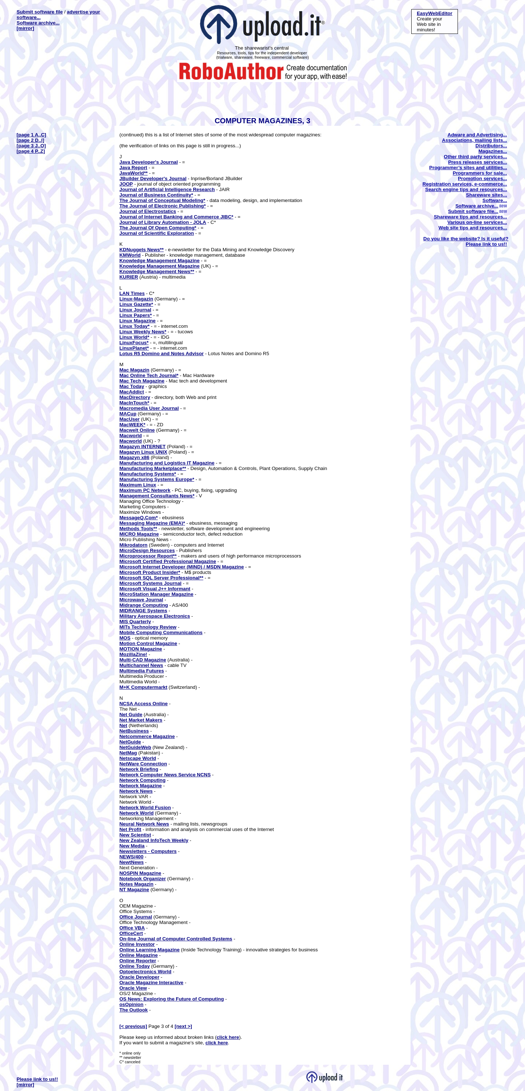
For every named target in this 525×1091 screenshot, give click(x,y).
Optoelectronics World (145, 971)
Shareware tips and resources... (470, 217)
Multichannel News (141, 665)
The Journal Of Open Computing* (157, 227)
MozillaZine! (133, 654)
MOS (124, 638)
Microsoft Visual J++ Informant (154, 588)
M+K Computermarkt (143, 687)
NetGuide (130, 742)
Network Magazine (140, 785)
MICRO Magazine (139, 534)
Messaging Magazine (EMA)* (152, 523)
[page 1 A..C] (31, 134)
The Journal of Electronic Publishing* (162, 206)
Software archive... (38, 23)
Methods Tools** (138, 528)
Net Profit (130, 829)
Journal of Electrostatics (147, 211)
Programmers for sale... (480, 173)
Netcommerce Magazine (147, 736)
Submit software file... (477, 211)
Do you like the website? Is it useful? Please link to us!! (465, 241)
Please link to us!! (37, 1079)
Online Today (134, 966)
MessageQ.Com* (138, 517)
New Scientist (135, 835)
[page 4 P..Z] (31, 151)
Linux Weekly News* (142, 331)
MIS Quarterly (135, 621)
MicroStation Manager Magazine (156, 594)
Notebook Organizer (142, 878)
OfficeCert (131, 933)
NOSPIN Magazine (140, 873)
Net (123, 725)
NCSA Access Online (143, 703)
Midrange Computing (143, 605)
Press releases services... (477, 162)
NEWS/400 (131, 856)
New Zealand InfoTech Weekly (153, 840)
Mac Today (131, 386)
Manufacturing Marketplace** (152, 468)
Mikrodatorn (133, 545)
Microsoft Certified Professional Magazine (167, 561)
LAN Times (131, 293)
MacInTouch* (134, 402)
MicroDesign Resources (147, 550)
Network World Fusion (145, 807)
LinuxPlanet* (134, 348)
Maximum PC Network (144, 490)
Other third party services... (475, 156)
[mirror (25, 28)
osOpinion (131, 1004)
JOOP (126, 184)
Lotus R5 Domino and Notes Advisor (161, 353)
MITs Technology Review (147, 627)
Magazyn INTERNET (142, 446)
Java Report (133, 167)
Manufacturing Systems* (147, 474)
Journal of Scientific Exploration (156, 233)
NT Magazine (134, 889)
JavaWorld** (133, 173)
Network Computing (142, 780)
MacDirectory (134, 397)
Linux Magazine (137, 320)
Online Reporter (137, 960)
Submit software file (40, 12)
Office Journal (135, 917)
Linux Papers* (135, 315)
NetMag (128, 753)
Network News (135, 791)
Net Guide (130, 714)
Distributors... (491, 145)
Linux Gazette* (136, 304)
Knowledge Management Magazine (159, 260)
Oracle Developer (139, 977)
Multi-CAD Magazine (142, 660)
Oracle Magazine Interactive (151, 982)
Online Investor (137, 944)
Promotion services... (482, 178)
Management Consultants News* (156, 495)
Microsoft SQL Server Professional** (161, 578)
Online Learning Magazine (149, 949)
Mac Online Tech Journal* (148, 375)
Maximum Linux (137, 485)
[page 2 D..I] (30, 140)
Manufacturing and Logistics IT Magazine (166, 463)
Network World (136, 813)
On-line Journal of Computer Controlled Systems (175, 938)
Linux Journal (135, 309)
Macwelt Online (137, 430)
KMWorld (129, 255)
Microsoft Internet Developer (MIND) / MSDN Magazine (181, 567)
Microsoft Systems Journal (150, 583)
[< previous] (133, 1026)
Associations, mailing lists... (474, 140)
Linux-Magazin (136, 299)
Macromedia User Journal (149, 408)
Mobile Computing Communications (160, 632)
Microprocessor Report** (147, 556)
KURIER (128, 277)
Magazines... (492, 151)
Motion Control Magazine (148, 643)
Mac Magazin (134, 370)
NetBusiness (134, 731)
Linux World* (134, 337)
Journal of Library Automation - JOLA (162, 222)
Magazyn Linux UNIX (143, 452)
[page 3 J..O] (31, 145)
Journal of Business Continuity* (156, 195)
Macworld (130, 435)
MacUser (129, 419)
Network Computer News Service (158, 774)
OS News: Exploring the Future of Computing (171, 999)
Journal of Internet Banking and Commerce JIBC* (176, 217)
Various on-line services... (477, 222)
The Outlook (133, 1010)
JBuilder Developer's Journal (152, 178)
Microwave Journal (141, 599)
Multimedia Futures (141, 670)
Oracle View (133, 988)
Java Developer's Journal (148, 162)
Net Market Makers (140, 720)
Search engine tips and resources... (466, 189)
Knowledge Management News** (156, 271)
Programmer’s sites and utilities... (468, 167)
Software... (494, 200)
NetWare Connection (143, 763)
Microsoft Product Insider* (149, 572)
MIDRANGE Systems (143, 610)
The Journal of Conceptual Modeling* (162, 200)
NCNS (204, 774)
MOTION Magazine (140, 649)
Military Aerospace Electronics (154, 616)
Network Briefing (138, 769)
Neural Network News (144, 824)
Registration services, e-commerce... (465, 184)
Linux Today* (134, 326)
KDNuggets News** (141, 249)
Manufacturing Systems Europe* (156, 479)
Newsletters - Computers (147, 851)
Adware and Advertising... (477, 134)
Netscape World (137, 758)
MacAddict (131, 392)
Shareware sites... (486, 195)
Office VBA (132, 928)
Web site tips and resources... (473, 227)
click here (228, 1037)
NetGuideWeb (135, 747)
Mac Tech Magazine (141, 381)
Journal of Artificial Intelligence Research (167, 189)
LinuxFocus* (133, 342)
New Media (131, 846)
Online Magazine (138, 955)
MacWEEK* (132, 424)
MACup (127, 413)
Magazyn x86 (134, 457)
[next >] (183, 1026)
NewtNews (131, 862)
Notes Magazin (136, 884)
